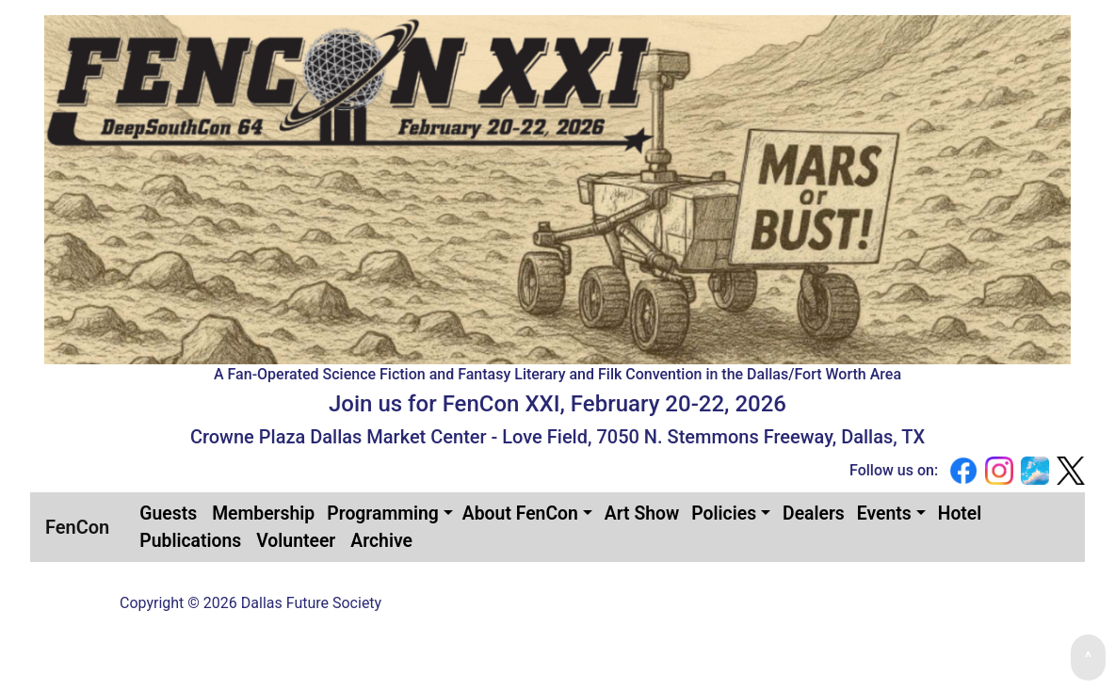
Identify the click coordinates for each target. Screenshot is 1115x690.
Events (884, 513)
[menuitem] (168, 513)
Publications (190, 541)
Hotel (960, 513)
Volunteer (295, 541)
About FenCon (520, 513)
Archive (381, 541)
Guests (168, 513)
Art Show (642, 513)
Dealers (814, 513)
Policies (723, 513)
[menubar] (597, 527)
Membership (263, 513)
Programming (383, 513)
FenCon (77, 527)
